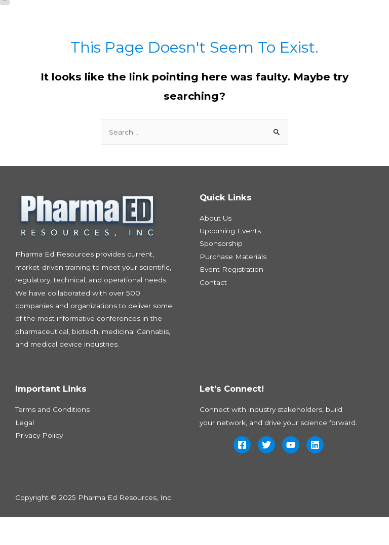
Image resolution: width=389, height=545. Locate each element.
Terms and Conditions (52, 438)
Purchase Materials (233, 284)
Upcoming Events (230, 259)
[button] (5, 25)
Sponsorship (221, 272)
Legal (24, 450)
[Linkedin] (315, 472)
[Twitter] (266, 472)
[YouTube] (290, 472)
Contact (213, 310)
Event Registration (231, 297)
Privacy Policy (39, 463)
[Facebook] (242, 472)
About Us (215, 246)
